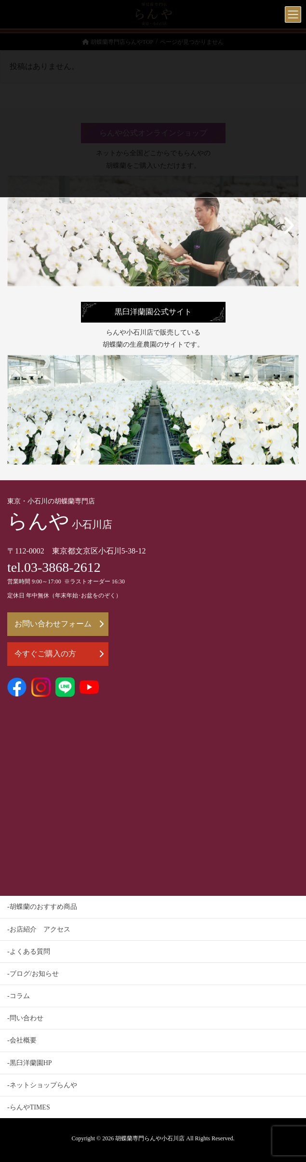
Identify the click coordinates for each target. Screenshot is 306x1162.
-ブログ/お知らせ (33, 973)
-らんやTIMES (28, 1107)
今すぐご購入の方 (59, 653)
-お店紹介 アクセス (38, 929)
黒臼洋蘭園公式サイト (153, 312)
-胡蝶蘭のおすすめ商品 (42, 906)
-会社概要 (22, 1040)
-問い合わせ (25, 1018)
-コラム (18, 996)
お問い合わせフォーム (59, 624)
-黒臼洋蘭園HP (29, 1063)
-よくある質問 (28, 951)
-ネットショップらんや (42, 1085)
